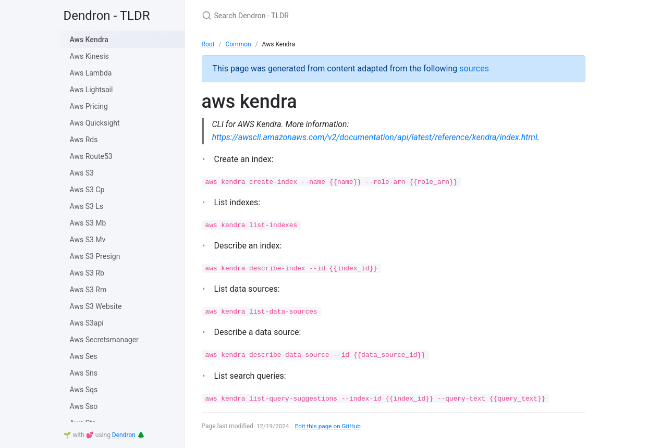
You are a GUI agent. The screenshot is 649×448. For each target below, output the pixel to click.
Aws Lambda (91, 73)
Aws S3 (82, 173)
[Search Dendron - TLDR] (324, 15)
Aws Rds (84, 139)
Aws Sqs (84, 389)
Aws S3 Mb (88, 223)
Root (208, 44)
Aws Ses (83, 356)
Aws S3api (87, 323)
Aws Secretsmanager (104, 339)
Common (238, 44)
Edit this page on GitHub (329, 426)
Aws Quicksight (95, 123)
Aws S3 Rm (88, 289)
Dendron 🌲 (128, 435)
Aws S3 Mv (88, 239)
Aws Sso (84, 406)
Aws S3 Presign (95, 256)
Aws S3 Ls (87, 206)
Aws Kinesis (89, 56)
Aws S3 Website (96, 306)
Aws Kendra (89, 39)
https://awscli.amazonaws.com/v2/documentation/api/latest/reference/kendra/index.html (375, 137)
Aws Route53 (91, 156)
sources (474, 68)
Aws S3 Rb (87, 273)
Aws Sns (83, 373)
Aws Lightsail (91, 89)
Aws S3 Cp (87, 189)
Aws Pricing (89, 106)
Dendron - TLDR (107, 15)
